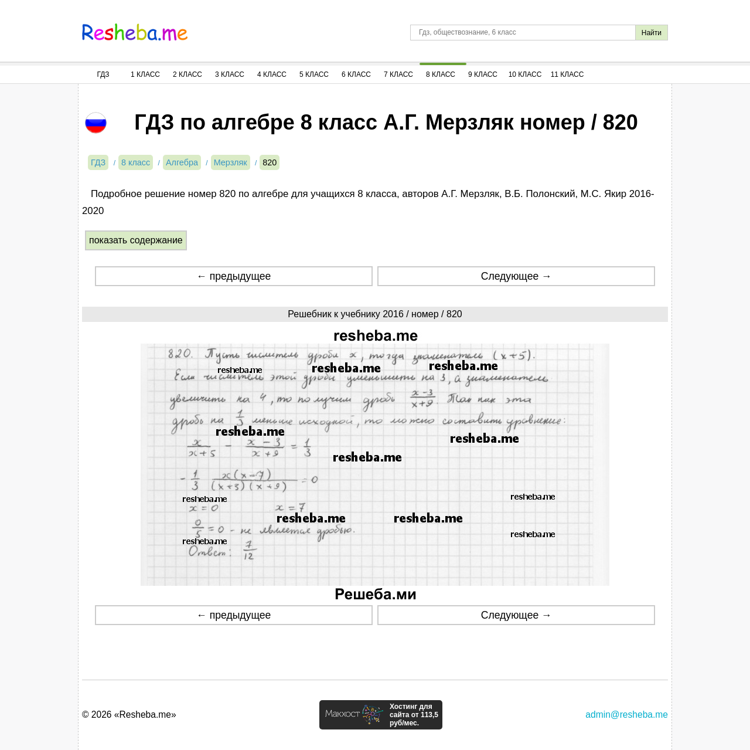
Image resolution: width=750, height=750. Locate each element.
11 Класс (567, 74)
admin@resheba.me (626, 715)
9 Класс (482, 74)
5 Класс (314, 74)
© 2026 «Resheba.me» (129, 715)
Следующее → (516, 276)
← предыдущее (233, 276)
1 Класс (145, 74)
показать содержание (136, 240)
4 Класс (272, 74)
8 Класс (440, 74)
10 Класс (525, 74)
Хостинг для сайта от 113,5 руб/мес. (414, 715)
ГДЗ (103, 74)
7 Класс (398, 74)
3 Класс (229, 74)
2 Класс (187, 74)
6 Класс (356, 74)
